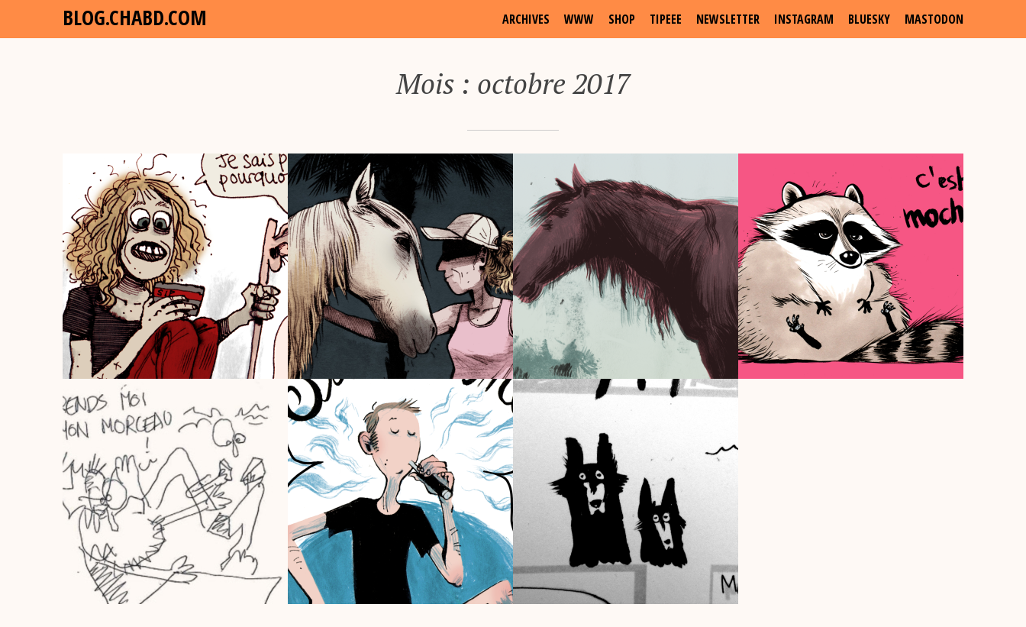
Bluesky (869, 19)
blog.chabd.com (135, 17)
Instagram (804, 19)
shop (621, 19)
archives (526, 19)
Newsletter (728, 19)
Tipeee (666, 19)
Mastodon (934, 19)
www (579, 19)
